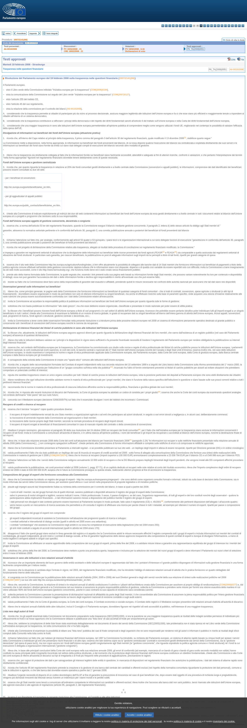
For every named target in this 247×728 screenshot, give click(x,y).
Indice (8, 33)
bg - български (162, 25)
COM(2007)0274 (58, 455)
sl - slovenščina (236, 25)
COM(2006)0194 (99, 90)
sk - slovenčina (232, 25)
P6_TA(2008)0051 (195, 49)
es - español (166, 25)
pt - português (225, 25)
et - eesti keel (180, 25)
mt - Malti (215, 25)
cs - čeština (169, 25)
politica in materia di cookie (188, 725)
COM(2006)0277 (228, 584)
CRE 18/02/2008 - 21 (73, 51)
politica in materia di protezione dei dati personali (136, 725)
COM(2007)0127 (121, 94)
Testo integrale (52, 33)
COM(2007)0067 (12, 580)
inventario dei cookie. (224, 725)
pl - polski (222, 25)
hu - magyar (211, 25)
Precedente (21, 33)
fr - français (190, 25)
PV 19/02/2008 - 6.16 (135, 49)
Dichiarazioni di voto (135, 51)
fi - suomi (239, 25)
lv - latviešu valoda (204, 25)
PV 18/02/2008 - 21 (72, 49)
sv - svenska (243, 25)
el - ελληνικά (183, 25)
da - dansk (173, 25)
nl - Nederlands (218, 25)
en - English (187, 25)
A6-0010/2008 (10, 49)
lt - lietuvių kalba (208, 25)
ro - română (229, 25)
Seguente (33, 33)
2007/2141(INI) (20, 40)
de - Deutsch (176, 25)
